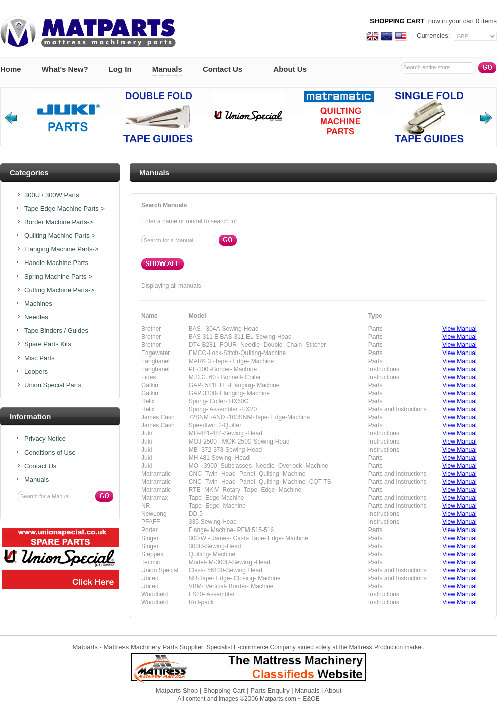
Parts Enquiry (270, 690)
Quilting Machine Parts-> (60, 235)
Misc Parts (39, 358)
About (332, 690)
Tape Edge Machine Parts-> (64, 208)
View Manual (459, 328)
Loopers (36, 371)
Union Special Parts (52, 385)
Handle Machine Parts (56, 263)
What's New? (65, 69)
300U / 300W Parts (51, 195)
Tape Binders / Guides (56, 330)
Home (10, 69)
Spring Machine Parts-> (58, 276)
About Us (290, 69)
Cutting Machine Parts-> (59, 290)
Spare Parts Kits (47, 344)
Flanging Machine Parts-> (61, 249)
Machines (38, 303)
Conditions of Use (50, 452)
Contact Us (222, 69)
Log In (120, 69)
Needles (36, 317)
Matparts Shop (177, 690)
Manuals (167, 69)
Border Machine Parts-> (58, 222)
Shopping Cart (224, 690)
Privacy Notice (45, 439)
